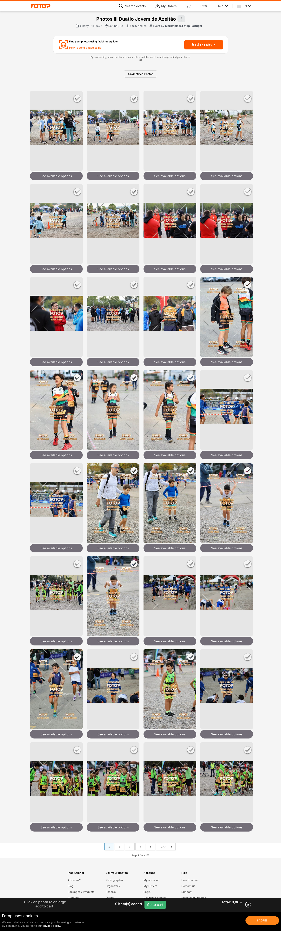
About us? (74, 880)
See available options (56, 176)
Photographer (114, 880)
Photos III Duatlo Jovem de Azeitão (136, 19)
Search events (132, 6)
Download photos (155, 897)
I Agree (262, 920)
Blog (70, 886)
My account (151, 880)
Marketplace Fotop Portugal (183, 25)
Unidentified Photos (140, 74)
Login (147, 891)
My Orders (166, 6)
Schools (111, 891)
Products (73, 897)
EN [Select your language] (244, 6)
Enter (203, 6)
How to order (189, 880)
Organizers (113, 886)
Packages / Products (81, 891)
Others (110, 897)
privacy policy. (52, 925)
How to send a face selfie (85, 47)
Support (186, 891)
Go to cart (155, 905)
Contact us (188, 886)
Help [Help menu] (222, 6)
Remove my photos (193, 897)
